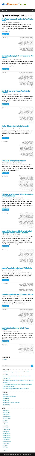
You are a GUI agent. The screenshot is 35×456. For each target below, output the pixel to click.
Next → (5, 359)
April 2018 (5, 425)
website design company (26, 46)
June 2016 (5, 447)
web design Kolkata (23, 44)
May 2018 (5, 423)
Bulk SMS (5, 394)
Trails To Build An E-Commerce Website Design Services (15, 329)
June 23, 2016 (17, 270)
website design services (28, 290)
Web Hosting (6, 400)
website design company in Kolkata (27, 48)
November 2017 (6, 435)
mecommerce (28, 284)
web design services (28, 149)
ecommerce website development (27, 346)
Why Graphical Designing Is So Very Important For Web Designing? (17, 57)
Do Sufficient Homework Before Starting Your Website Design (17, 20)
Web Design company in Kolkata (26, 146)
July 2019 (5, 420)
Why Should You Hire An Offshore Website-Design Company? (16, 92)
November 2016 (6, 437)
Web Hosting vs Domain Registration (11, 402)
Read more (5, 34)
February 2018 (6, 429)
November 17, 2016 (18, 22)
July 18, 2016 (17, 234)
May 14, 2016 (17, 331)
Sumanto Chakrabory (7, 22)
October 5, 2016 (18, 162)
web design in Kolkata (28, 43)
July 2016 (5, 445)
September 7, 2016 (18, 197)
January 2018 (6, 431)
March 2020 (5, 410)
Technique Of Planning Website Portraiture (14, 161)
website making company (29, 51)
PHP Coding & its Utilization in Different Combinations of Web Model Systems (17, 195)
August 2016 (6, 443)
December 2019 (6, 416)
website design (26, 45)
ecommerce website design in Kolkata (27, 143)
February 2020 (6, 412)
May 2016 (5, 450)
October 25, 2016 (18, 59)
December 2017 (6, 433)
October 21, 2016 (18, 94)
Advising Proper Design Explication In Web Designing (17, 268)
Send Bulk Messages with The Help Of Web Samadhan (16, 388)
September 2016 (7, 441)
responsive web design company (26, 40)
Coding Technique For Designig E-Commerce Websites (17, 294)
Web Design (5, 37)
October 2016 (6, 439)
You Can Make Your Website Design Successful (15, 126)
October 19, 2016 (18, 128)
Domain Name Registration (9, 396)
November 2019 (6, 418)
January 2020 (6, 414)
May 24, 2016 (17, 296)
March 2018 (5, 427)
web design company (26, 146)
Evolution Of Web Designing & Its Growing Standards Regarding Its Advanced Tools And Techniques (17, 232)
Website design (6, 404)
